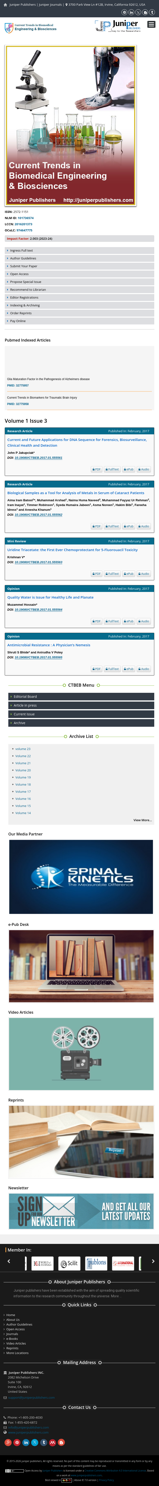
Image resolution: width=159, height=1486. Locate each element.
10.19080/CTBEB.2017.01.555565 (38, 657)
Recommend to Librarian (28, 289)
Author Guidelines (23, 258)
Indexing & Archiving (25, 305)
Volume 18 (23, 784)
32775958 (22, 407)
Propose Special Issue (25, 282)
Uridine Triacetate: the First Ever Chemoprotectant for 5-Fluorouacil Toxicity (72, 549)
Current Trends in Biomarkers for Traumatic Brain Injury (42, 401)
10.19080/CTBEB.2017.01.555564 (38, 609)
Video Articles (16, 1343)
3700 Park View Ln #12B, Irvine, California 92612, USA (105, 4)
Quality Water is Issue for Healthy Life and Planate (50, 597)
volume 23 (22, 749)
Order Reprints (21, 313)
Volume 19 (23, 777)
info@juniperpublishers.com (28, 1427)
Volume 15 (23, 806)
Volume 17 (23, 791)
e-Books (12, 1338)
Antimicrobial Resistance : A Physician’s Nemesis (48, 644)
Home (10, 1315)
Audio (144, 469)
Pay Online (18, 321)
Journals (12, 1334)
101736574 (26, 218)
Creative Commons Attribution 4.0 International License (115, 1470)
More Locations (17, 1353)
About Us (13, 1319)
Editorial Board (25, 696)
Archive (19, 723)
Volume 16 (23, 799)
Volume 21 (23, 763)
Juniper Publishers (23, 4)
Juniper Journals (50, 4)
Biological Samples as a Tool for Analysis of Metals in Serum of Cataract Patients (75, 492)
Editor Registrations (24, 297)
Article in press (25, 705)
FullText (112, 469)
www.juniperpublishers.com (28, 1432)
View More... (143, 820)
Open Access (19, 274)
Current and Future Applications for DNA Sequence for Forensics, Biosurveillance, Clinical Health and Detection (77, 442)
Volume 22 (23, 756)
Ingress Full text (21, 250)
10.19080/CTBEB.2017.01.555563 (38, 562)
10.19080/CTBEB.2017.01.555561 (38, 457)
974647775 (24, 230)
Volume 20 (23, 770)
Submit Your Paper (23, 266)
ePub (129, 469)
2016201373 (23, 224)
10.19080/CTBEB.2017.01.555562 (38, 514)
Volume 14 (23, 813)
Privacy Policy (106, 1480)
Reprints (12, 1348)
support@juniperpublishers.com (31, 1397)
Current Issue (24, 714)
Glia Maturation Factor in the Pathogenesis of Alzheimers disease (48, 382)
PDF (97, 469)
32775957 (22, 389)
